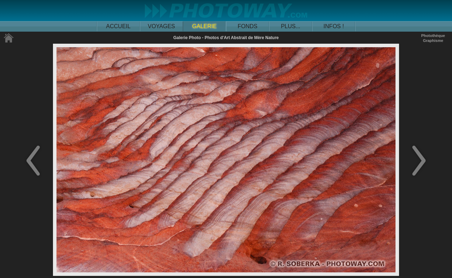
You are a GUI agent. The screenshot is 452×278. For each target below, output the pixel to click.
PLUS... (290, 26)
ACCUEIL (118, 26)
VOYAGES (161, 26)
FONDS (247, 26)
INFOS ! (333, 26)
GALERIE (204, 26)
